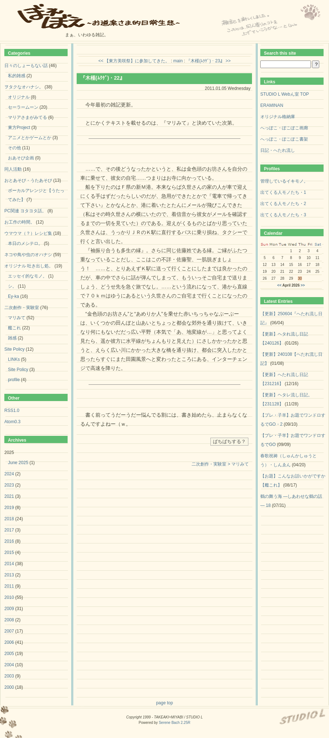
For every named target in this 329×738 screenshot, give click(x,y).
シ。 (12, 286)
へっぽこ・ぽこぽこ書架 (284, 139)
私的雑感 (16, 75)
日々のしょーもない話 (26, 65)
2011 (9, 586)
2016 (9, 541)
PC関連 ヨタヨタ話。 (25, 210)
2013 (9, 575)
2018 (9, 518)
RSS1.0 (11, 410)
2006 (9, 642)
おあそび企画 (21, 157)
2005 (9, 653)
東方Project (19, 127)
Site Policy (14, 349)
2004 (9, 664)
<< (279, 285)
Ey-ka (13, 296)
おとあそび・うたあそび (28, 180)
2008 (9, 619)
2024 (9, 473)
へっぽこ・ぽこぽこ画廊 (284, 127)
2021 (9, 496)
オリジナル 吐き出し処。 (28, 265)
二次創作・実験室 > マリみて (220, 464)
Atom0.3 (12, 421)
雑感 (12, 338)
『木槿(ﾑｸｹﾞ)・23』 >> (208, 60)
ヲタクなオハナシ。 (23, 86)
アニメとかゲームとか (29, 137)
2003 (9, 676)
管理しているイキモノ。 (284, 181)
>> (303, 285)
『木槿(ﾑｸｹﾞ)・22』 (102, 78)
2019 (9, 507)
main (178, 60)
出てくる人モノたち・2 (283, 203)
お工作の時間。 (19, 222)
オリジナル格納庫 (277, 116)
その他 (14, 147)
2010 (9, 597)
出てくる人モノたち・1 (283, 192)
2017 (9, 530)
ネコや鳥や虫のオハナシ (28, 254)
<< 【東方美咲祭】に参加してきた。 (134, 60)
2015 (9, 552)
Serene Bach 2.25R (174, 723)
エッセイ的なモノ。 (27, 276)
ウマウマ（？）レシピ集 (28, 233)
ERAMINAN (271, 105)
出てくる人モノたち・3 (283, 214)
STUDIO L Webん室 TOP (284, 94)
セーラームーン (23, 107)
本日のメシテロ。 (25, 243)
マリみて (16, 317)
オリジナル (19, 97)
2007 (9, 631)
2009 (9, 608)
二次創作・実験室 (21, 307)
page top (164, 702)
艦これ (14, 327)
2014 (9, 563)
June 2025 (18, 462)
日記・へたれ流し (277, 150)
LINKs (14, 359)
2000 (9, 687)
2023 (9, 485)
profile (14, 379)
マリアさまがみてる (27, 117)
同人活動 (13, 169)
